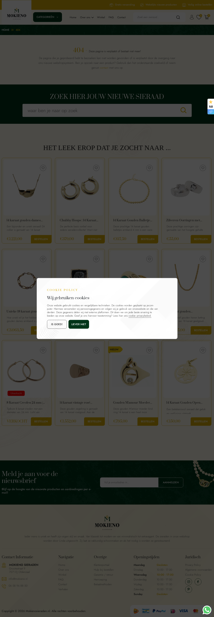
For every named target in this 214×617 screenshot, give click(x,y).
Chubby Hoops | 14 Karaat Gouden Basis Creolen (78, 220)
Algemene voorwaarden (198, 570)
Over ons (85, 17)
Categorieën (45, 17)
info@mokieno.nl (18, 579)
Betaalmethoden (103, 584)
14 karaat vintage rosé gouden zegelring (75, 402)
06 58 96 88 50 (18, 586)
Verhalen (63, 589)
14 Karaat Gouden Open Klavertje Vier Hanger (183, 402)
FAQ (111, 17)
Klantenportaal (101, 565)
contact (104, 68)
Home (73, 17)
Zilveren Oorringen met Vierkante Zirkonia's (183, 220)
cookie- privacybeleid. (140, 316)
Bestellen (41, 239)
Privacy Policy (193, 565)
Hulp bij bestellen (104, 570)
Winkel (101, 17)
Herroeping (100, 579)
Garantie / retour (103, 575)
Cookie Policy (193, 575)
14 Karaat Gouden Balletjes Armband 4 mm (132, 220)
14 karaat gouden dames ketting (24, 220)
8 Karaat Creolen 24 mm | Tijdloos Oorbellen (25, 402)
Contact (121, 17)
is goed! (57, 324)
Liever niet (78, 324)
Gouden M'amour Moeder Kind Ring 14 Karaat (131, 402)
